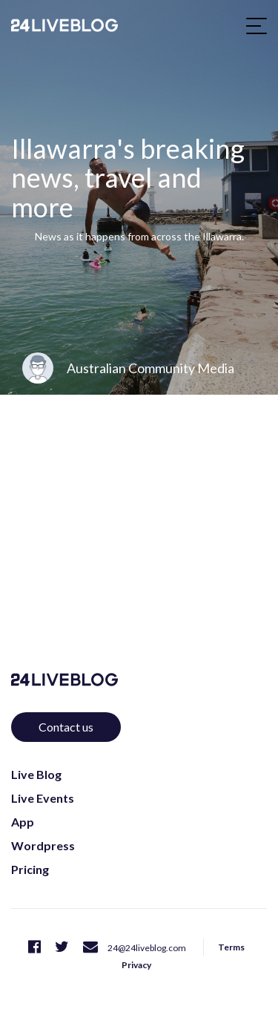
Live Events (42, 798)
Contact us (66, 727)
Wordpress (43, 845)
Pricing (30, 869)
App (22, 822)
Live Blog (36, 774)
